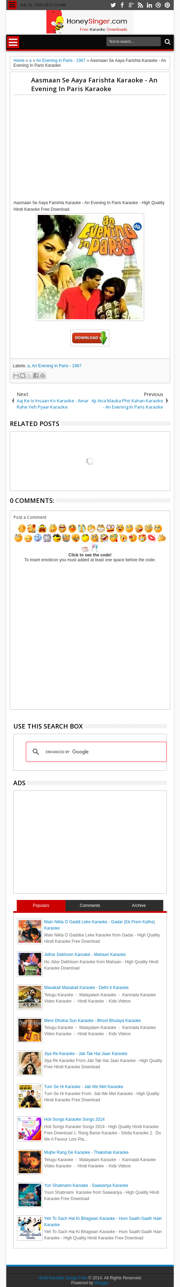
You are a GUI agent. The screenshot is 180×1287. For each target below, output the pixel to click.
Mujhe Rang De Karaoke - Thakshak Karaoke (86, 1152)
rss (140, 5)
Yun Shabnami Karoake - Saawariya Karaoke (86, 1185)
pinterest (167, 5)
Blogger (102, 1282)
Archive (139, 905)
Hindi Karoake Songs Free (62, 1278)
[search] (95, 752)
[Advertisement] (97, 149)
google (131, 5)
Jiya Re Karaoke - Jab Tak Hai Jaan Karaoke (86, 1053)
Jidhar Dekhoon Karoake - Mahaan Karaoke (85, 954)
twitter (113, 5)
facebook (122, 5)
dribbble (158, 5)
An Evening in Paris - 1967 (56, 365)
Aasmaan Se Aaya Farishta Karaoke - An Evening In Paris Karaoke (94, 84)
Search (167, 42)
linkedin (149, 5)
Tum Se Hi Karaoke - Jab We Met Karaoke (83, 1086)
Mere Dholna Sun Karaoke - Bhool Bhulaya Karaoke (92, 1020)
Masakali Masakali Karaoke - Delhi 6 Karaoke (86, 987)
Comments (90, 905)
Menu (12, 5)
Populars (41, 905)
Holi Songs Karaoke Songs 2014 (74, 1119)
